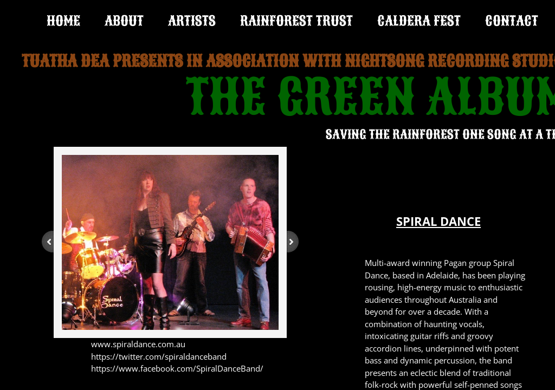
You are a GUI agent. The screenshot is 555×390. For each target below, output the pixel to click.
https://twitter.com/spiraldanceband (159, 356)
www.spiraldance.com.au (138, 344)
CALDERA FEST (419, 20)
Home (63, 20)
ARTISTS (192, 20)
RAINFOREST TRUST (296, 20)
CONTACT (511, 20)
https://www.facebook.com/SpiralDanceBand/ (177, 368)
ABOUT (124, 20)
